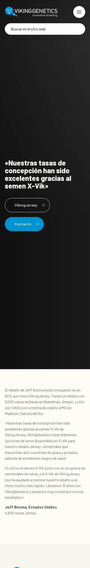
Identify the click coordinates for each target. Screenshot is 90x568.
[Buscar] (45, 29)
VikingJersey (29, 205)
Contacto (26, 224)
